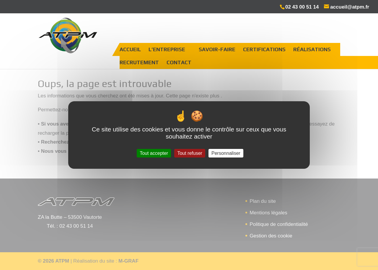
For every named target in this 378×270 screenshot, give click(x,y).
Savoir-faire (217, 49)
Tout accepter (154, 153)
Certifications (264, 49)
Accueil (130, 49)
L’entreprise (167, 49)
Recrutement (139, 62)
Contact (179, 62)
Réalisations (312, 49)
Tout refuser (189, 153)
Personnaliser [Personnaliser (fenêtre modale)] (225, 153)
